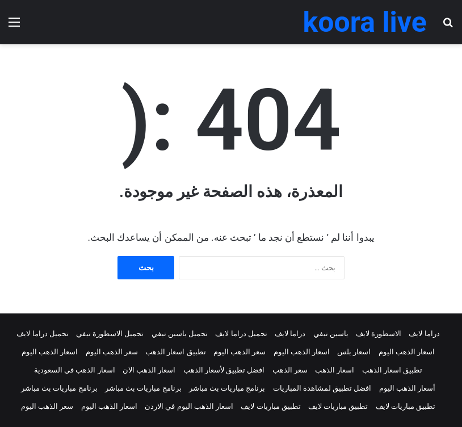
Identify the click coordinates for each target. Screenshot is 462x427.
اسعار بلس (354, 352)
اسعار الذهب (334, 370)
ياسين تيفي (330, 333)
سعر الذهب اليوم (239, 352)
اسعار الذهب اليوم (407, 352)
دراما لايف (424, 333)
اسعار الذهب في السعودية (74, 370)
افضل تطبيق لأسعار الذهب (224, 370)
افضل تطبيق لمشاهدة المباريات (322, 388)
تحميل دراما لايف (241, 333)
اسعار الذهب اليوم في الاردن (189, 406)
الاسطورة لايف (378, 333)
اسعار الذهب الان (149, 370)
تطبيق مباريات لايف (405, 406)
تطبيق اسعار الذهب (175, 352)
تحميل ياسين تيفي (180, 333)
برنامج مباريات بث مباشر (227, 388)
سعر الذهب (290, 370)
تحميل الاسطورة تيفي (110, 333)
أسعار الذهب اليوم (407, 388)
